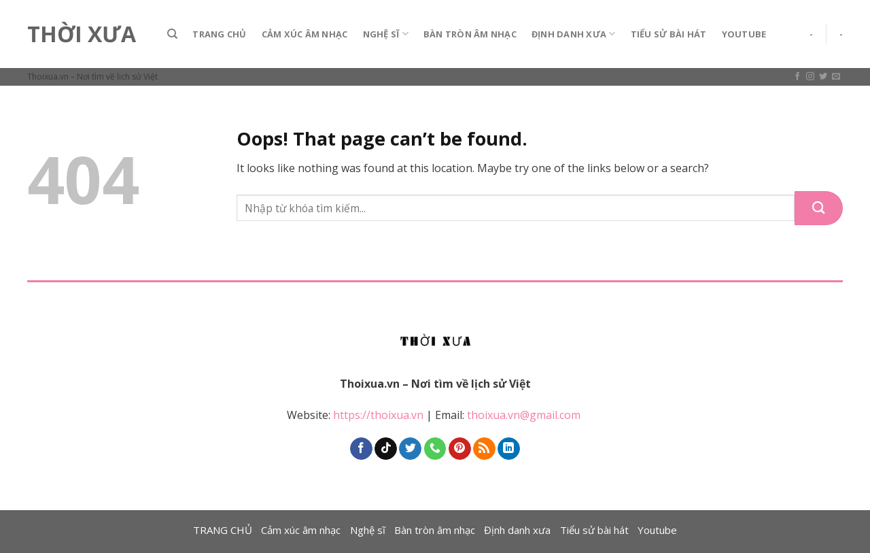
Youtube (744, 34)
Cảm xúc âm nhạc (305, 34)
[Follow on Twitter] (823, 77)
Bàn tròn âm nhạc (470, 34)
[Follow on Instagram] (810, 77)
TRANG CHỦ (219, 34)
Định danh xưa (574, 33)
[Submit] (819, 208)
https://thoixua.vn (378, 414)
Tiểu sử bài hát (669, 34)
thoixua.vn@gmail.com (525, 414)
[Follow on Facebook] (797, 77)
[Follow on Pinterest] (460, 448)
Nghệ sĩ (385, 33)
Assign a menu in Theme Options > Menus (696, 75)
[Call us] (435, 448)
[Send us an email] (836, 77)
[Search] (172, 34)
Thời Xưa (81, 34)
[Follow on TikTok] (386, 448)
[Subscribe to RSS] (484, 448)
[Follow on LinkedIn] (509, 448)
